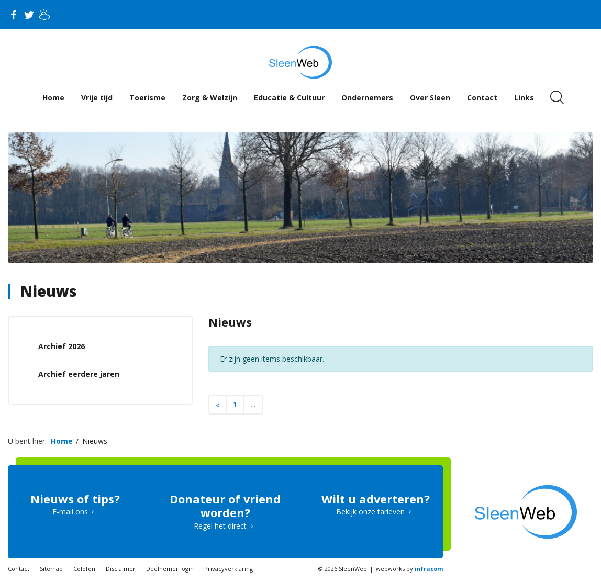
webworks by (409, 569)
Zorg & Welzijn (209, 98)
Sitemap (51, 569)
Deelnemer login (170, 569)
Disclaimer (121, 569)
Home (53, 98)
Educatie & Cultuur (289, 98)
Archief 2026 (61, 346)
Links (524, 98)
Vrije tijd (97, 98)
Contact (482, 98)
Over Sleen (430, 98)
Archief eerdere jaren (78, 374)
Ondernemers (367, 98)
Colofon (84, 569)
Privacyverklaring (228, 569)
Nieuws (48, 291)
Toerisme (147, 98)
